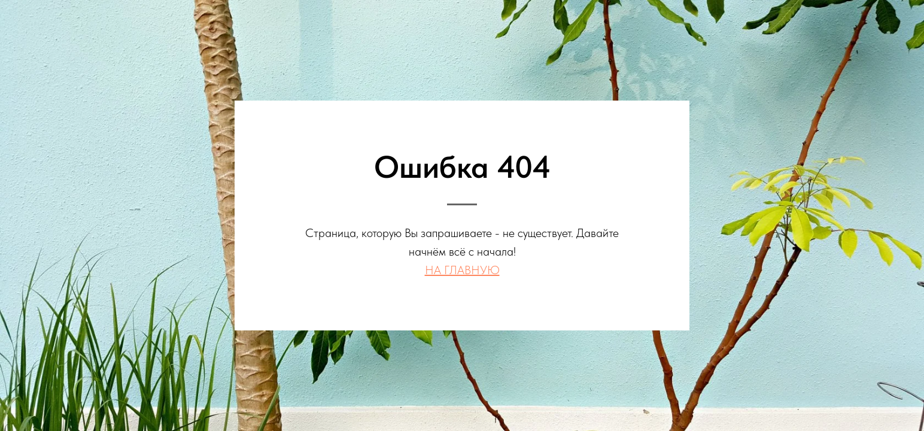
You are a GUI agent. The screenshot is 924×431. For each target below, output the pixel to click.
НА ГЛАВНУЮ (462, 270)
